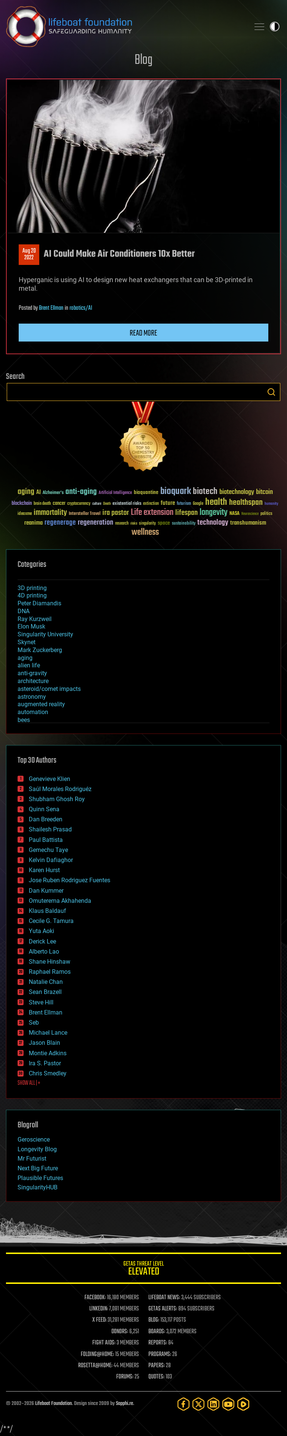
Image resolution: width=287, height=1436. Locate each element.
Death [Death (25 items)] (107, 504)
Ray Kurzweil (35, 619)
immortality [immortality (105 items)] (50, 512)
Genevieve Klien (49, 778)
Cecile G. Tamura (51, 920)
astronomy (32, 696)
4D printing (32, 595)
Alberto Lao (44, 951)
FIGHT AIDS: (103, 1343)
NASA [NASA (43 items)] (234, 514)
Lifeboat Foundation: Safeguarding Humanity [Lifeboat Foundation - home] (125, 26)
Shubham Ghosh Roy (57, 799)
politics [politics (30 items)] (266, 514)
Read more (143, 333)
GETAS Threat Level (143, 1269)
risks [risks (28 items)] (133, 523)
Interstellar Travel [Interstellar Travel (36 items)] (85, 514)
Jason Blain (44, 1042)
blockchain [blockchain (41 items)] (22, 504)
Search (271, 392)
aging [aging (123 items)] (26, 492)
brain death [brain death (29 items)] (42, 503)
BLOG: (153, 1320)
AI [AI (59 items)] (38, 492)
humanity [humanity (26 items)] (271, 504)
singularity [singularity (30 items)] (147, 523)
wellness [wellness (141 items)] (145, 532)
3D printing (32, 588)
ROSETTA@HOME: (95, 1366)
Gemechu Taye (48, 849)
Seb (34, 1022)
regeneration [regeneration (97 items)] (95, 522)
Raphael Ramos (50, 971)
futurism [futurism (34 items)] (184, 504)
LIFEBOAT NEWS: (164, 1298)
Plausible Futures (40, 1178)
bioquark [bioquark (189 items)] (175, 491)
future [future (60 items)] (168, 503)
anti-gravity (32, 673)
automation (33, 712)
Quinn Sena (44, 809)
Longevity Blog (37, 1149)
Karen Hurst (44, 870)
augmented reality (41, 704)
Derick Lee (42, 941)
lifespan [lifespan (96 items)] (186, 513)
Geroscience (34, 1139)
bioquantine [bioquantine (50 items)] (146, 492)
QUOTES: (156, 1377)
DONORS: (119, 1332)
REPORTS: (157, 1343)
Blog (143, 60)
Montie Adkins (48, 1053)
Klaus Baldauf (47, 910)
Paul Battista (46, 839)
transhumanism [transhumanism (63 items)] (248, 522)
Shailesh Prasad (50, 829)
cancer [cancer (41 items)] (59, 504)
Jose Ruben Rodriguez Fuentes (69, 880)
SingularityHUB (38, 1187)
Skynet (27, 642)
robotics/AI (81, 308)
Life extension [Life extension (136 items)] (152, 513)
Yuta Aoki (41, 931)
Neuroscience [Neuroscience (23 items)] (250, 514)
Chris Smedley (48, 1073)
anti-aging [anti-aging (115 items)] (81, 492)
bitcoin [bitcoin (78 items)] (264, 492)
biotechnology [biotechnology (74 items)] (236, 492)
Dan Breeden (45, 819)
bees (24, 719)
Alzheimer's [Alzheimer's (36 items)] (53, 493)
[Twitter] (198, 1404)
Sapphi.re (124, 1403)
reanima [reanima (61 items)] (33, 522)
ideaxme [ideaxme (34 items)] (25, 514)
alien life (29, 665)
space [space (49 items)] (164, 523)
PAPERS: (156, 1366)
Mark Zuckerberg (40, 650)
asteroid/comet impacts (49, 688)
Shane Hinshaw (49, 961)
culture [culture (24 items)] (96, 504)
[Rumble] (243, 1404)
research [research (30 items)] (122, 523)
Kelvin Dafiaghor (51, 860)
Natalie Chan (46, 981)
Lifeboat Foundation (53, 1403)
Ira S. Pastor (45, 1063)
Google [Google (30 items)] (198, 503)
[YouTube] (228, 1404)
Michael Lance (48, 1032)
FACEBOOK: (95, 1298)
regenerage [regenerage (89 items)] (60, 523)
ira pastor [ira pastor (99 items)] (115, 513)
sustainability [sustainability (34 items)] (183, 523)
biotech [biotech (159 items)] (205, 492)
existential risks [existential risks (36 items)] (126, 504)
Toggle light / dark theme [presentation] (275, 26)
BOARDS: (156, 1332)
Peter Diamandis (39, 603)
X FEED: (99, 1320)
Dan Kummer (46, 890)
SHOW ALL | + (29, 1083)
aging (25, 657)
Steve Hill (41, 1002)
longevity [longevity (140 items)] (214, 513)
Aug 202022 (29, 254)
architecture (33, 681)
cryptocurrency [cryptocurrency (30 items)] (78, 503)
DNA (24, 611)
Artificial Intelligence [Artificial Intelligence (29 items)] (115, 493)
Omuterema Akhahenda (60, 900)
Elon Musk (31, 626)
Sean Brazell (45, 991)
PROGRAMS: (159, 1354)
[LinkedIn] (213, 1404)
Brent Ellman (51, 308)
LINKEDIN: (98, 1309)
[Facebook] (183, 1404)
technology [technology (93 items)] (212, 523)
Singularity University (45, 634)
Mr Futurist (32, 1158)
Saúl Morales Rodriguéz (60, 789)
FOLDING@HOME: (97, 1354)
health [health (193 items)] (216, 502)
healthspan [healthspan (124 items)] (246, 502)
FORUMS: (124, 1377)
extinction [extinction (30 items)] (151, 503)
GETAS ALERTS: (162, 1309)
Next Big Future (38, 1168)
